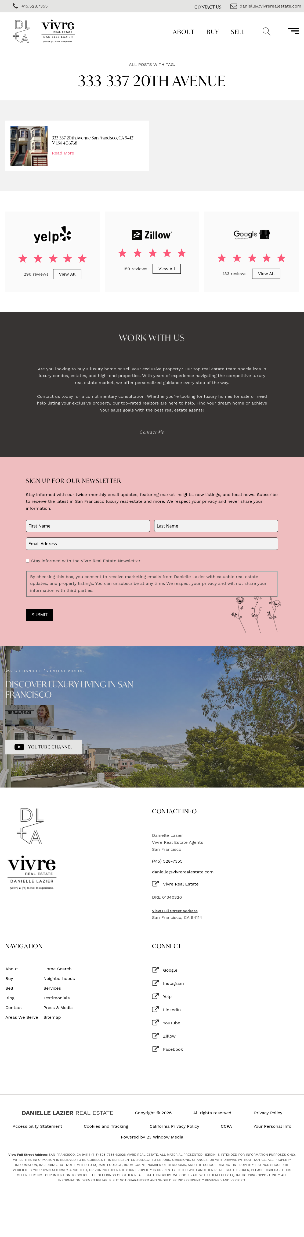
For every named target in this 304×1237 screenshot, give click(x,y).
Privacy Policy (268, 1113)
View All (67, 274)
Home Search (58, 969)
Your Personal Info (272, 1126)
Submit (39, 615)
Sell (237, 32)
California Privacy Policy (174, 1126)
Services (52, 988)
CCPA (226, 1126)
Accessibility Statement (37, 1126)
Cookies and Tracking (106, 1126)
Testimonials (57, 998)
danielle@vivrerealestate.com (182, 872)
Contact (13, 1008)
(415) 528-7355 (167, 861)
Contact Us (208, 7)
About (184, 32)
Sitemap (52, 1017)
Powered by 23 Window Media (152, 1137)
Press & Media (58, 1008)
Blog (9, 998)
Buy (213, 32)
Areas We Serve (21, 1017)
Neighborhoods (59, 978)
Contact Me (152, 432)
